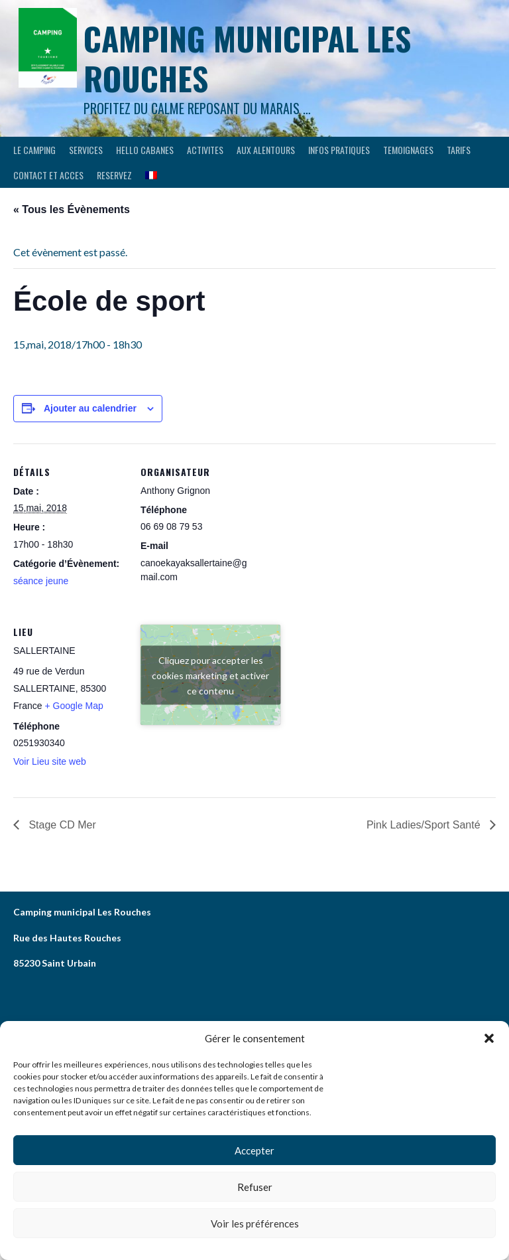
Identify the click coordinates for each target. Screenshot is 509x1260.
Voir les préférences (255, 1223)
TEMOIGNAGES (408, 150)
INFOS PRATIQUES (339, 150)
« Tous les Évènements (71, 209)
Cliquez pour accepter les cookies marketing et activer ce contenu (210, 675)
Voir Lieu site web (49, 761)
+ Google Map (73, 705)
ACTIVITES (205, 150)
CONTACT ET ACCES (48, 175)
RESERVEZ (114, 175)
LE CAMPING (34, 150)
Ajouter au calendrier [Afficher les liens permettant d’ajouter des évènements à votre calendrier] (90, 408)
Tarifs (459, 150)
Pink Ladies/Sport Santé (425, 824)
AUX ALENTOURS (266, 150)
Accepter (254, 1150)
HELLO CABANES (145, 150)
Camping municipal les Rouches (247, 58)
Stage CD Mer (61, 824)
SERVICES (86, 150)
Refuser (254, 1187)
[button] (489, 1038)
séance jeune (40, 581)
